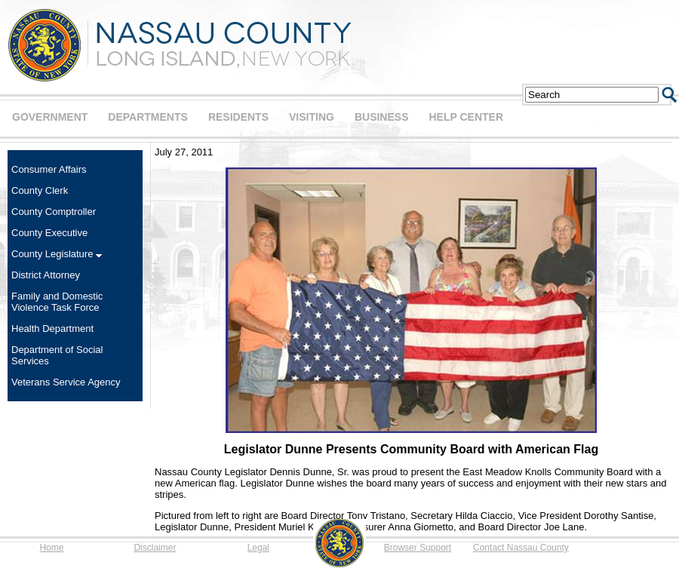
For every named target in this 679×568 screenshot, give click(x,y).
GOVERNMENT (50, 117)
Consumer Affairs (48, 169)
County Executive (49, 232)
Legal (258, 547)
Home (51, 547)
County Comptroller (53, 211)
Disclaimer (155, 547)
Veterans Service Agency (66, 382)
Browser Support (417, 547)
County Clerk (39, 190)
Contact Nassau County (521, 547)
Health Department (52, 328)
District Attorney (45, 275)
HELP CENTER (466, 117)
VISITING (311, 117)
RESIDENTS (238, 117)
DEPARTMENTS (148, 117)
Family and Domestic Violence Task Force (57, 301)
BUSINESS (382, 117)
